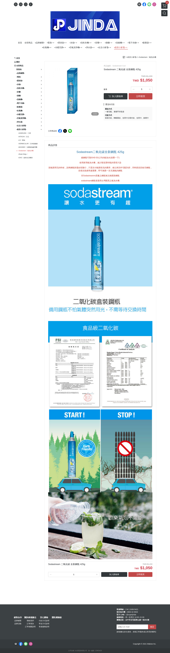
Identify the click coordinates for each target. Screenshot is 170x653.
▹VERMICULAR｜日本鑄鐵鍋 (28, 144)
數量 (105, 89)
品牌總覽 (17, 620)
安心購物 (44, 617)
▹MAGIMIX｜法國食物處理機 (27, 147)
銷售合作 (18, 617)
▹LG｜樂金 (21, 140)
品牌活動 (17, 623)
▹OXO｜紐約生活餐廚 (25, 158)
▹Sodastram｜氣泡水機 (25, 151)
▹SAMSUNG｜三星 (24, 133)
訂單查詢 (30, 623)
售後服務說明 (44, 626)
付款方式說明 (44, 620)
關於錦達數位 (30, 617)
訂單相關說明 (30, 626)
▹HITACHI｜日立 (23, 137)
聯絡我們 (30, 620)
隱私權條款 (57, 617)
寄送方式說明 (44, 623)
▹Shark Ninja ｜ (23, 154)
